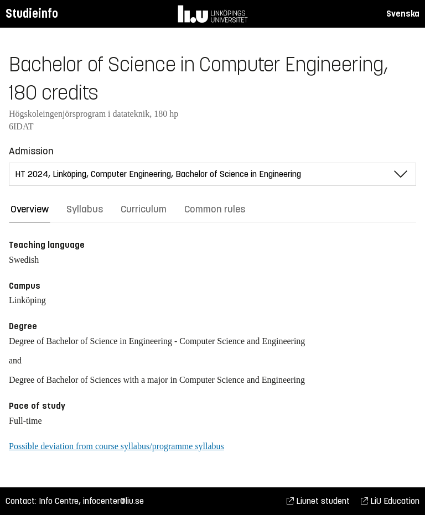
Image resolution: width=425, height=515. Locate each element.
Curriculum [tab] (144, 209)
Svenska (402, 13)
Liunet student (318, 501)
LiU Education (390, 501)
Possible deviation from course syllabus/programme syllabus (116, 446)
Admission (31, 151)
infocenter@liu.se (113, 501)
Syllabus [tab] (84, 209)
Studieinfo (32, 13)
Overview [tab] (30, 209)
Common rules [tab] (214, 209)
